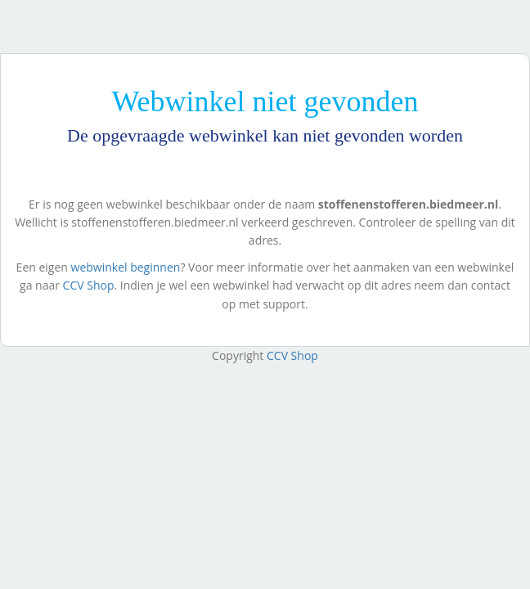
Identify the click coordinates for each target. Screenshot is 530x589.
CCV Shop (89, 285)
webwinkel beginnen (126, 267)
